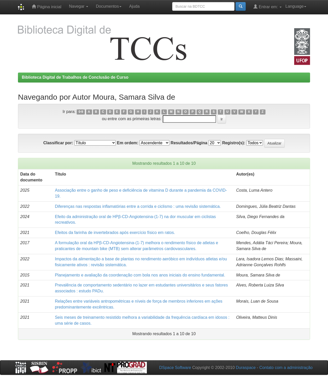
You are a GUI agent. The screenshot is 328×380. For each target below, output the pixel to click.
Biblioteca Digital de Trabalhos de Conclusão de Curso (75, 77)
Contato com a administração (286, 367)
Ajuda (134, 6)
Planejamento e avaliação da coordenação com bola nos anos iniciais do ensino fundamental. (140, 275)
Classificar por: (58, 143)
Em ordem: (127, 143)
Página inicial (46, 6)
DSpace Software (175, 367)
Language (295, 6)
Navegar (78, 6)
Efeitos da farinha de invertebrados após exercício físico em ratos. (115, 232)
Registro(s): (233, 143)
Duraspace (245, 367)
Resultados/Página (189, 143)
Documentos (108, 6)
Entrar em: (267, 6)
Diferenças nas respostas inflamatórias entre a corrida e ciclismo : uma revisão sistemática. (138, 206)
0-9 (81, 112)
